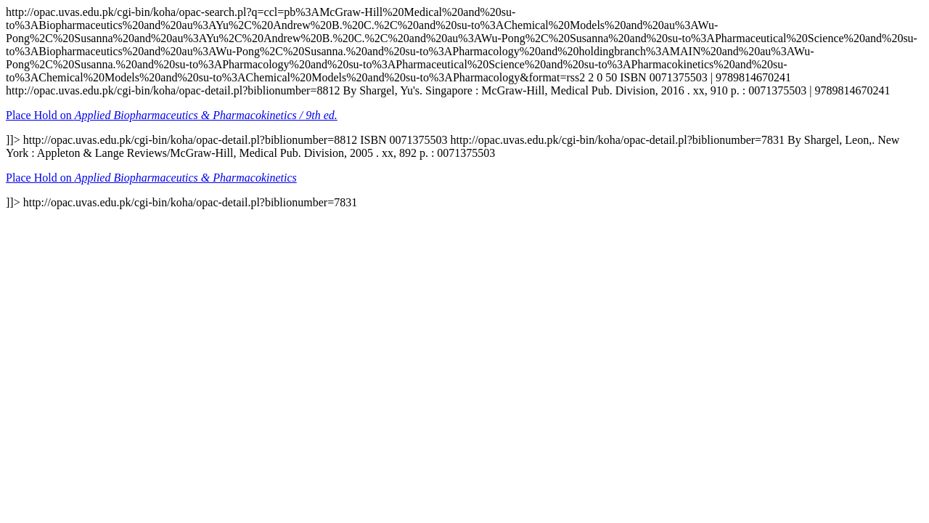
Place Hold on (171, 115)
